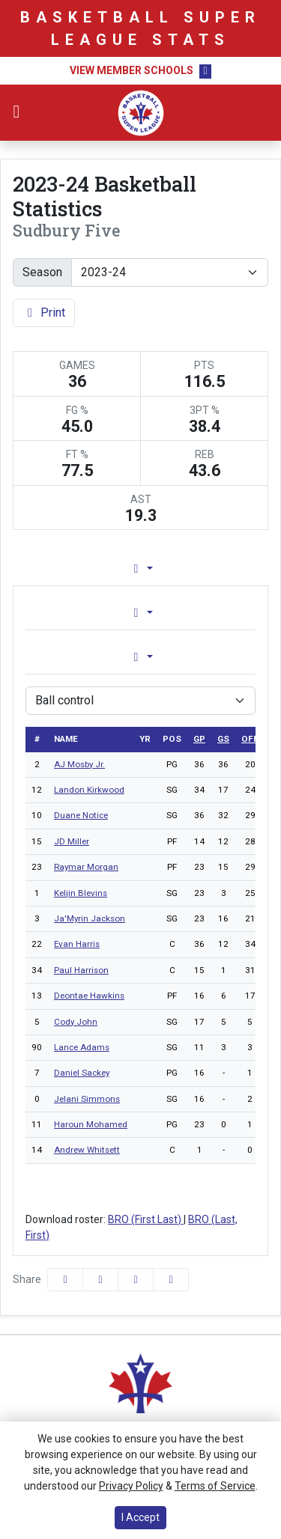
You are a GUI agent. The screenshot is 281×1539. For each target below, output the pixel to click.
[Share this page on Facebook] (65, 1279)
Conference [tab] (196, 613)
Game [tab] (77, 657)
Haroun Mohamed (90, 1124)
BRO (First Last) (146, 1219)
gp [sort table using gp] (199, 739)
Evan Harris (77, 944)
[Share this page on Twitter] (100, 1279)
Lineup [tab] (169, 568)
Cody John (75, 1022)
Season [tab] (198, 657)
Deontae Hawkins (89, 995)
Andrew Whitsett (87, 1150)
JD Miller (71, 841)
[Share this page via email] (136, 1279)
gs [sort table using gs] (223, 739)
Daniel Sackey (81, 1072)
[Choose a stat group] (140, 700)
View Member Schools (131, 70)
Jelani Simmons (87, 1099)
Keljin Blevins (80, 893)
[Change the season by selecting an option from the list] (169, 272)
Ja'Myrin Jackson (89, 918)
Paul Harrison (81, 970)
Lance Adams (81, 1047)
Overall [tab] (75, 613)
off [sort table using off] (250, 739)
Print (43, 312)
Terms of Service (215, 1486)
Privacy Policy (131, 1486)
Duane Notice (81, 815)
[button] (171, 1279)
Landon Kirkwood (89, 789)
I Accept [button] (140, 1517)
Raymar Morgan (86, 867)
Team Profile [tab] (65, 568)
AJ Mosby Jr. (79, 764)
